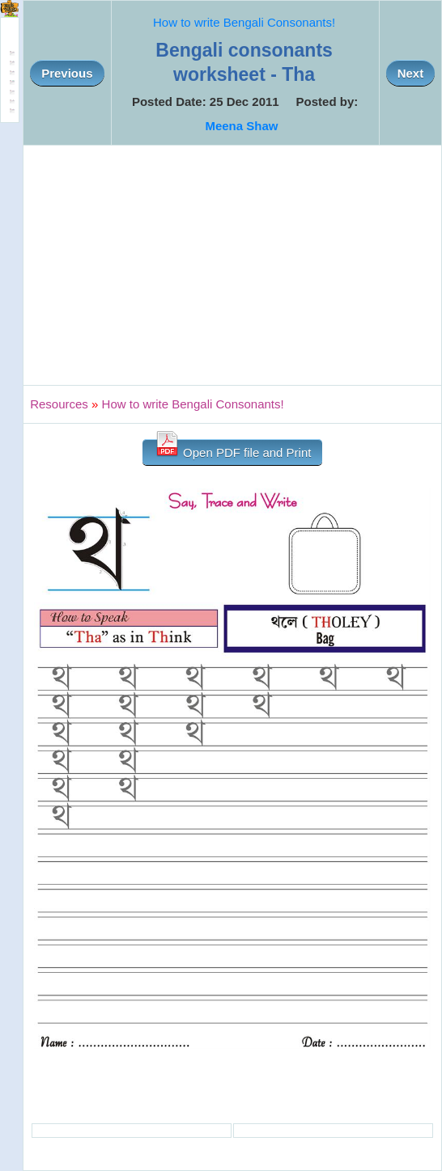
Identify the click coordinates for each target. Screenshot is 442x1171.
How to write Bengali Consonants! (244, 22)
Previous (66, 73)
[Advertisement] (232, 265)
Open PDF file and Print (233, 449)
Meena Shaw (241, 126)
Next (410, 73)
